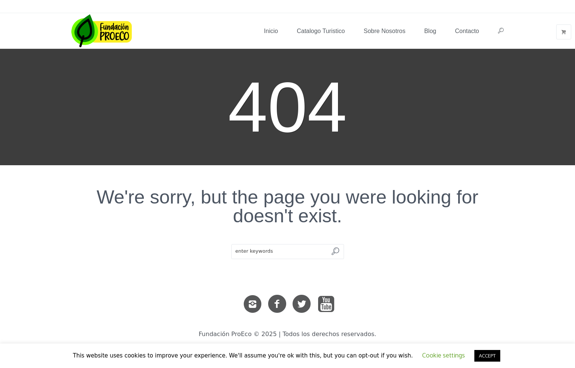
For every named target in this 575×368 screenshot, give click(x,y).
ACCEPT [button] (487, 356)
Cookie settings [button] (443, 355)
